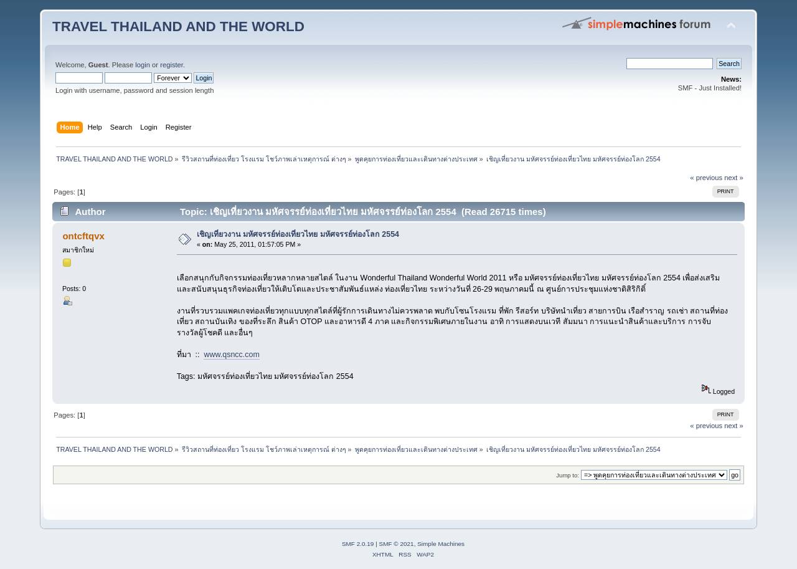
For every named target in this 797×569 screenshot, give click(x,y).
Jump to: (567, 475)
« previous (706, 177)
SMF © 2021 (396, 543)
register (171, 65)
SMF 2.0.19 (358, 543)
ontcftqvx (83, 236)
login (142, 65)
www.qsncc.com (231, 354)
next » (733, 177)
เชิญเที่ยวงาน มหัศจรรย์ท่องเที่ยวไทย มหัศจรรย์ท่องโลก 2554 (298, 234)
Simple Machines (441, 543)
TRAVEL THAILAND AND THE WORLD (178, 26)
